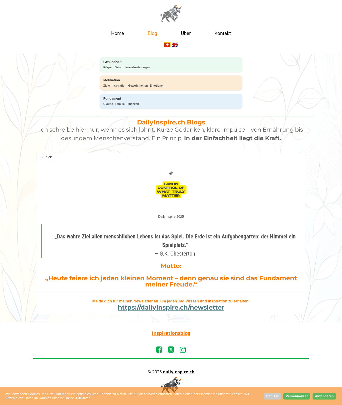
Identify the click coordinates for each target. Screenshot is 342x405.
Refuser (272, 396)
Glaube (108, 104)
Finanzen (133, 104)
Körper (108, 67)
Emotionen (157, 85)
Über (186, 33)
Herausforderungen (137, 67)
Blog (152, 33)
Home (117, 33)
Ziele (106, 85)
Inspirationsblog (171, 333)
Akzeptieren (324, 396)
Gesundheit (112, 62)
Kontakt (222, 33)
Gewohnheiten (138, 85)
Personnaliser (297, 396)
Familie (120, 104)
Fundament (112, 98)
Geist (118, 67)
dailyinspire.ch (179, 372)
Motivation (111, 80)
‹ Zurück (46, 157)
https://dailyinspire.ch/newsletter (171, 307)
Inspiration (119, 85)
